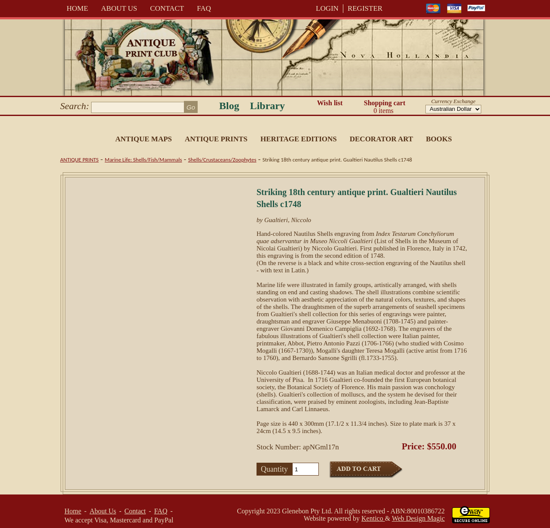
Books (439, 139)
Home (77, 8)
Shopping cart (384, 107)
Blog (229, 105)
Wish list (330, 103)
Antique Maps (143, 139)
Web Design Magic (418, 518)
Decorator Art (381, 139)
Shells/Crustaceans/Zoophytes (222, 159)
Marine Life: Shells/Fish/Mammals (143, 159)
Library (267, 105)
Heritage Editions (298, 139)
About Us (119, 8)
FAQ (204, 8)
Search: (74, 106)
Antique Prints (216, 139)
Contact (167, 8)
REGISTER (365, 8)
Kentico (373, 518)
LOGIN (327, 8)
